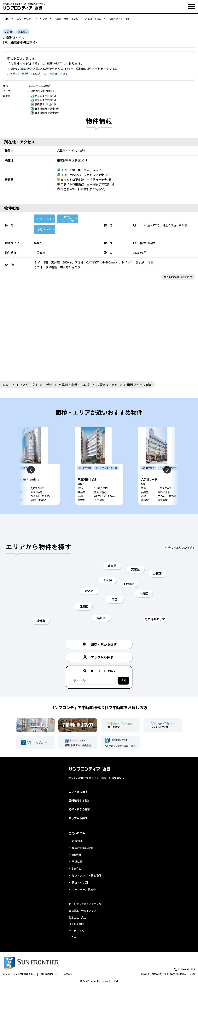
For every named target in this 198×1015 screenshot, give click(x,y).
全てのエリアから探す (181, 559)
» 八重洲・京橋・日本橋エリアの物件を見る (37, 73)
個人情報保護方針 (48, 985)
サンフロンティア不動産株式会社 (19, 985)
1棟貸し (76, 880)
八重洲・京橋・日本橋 (66, 18)
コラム (72, 949)
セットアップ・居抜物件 (87, 887)
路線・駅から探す (79, 821)
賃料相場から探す (79, 812)
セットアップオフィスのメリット (87, 915)
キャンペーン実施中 (84, 901)
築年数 (67, 218)
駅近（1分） (44, 229)
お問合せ (68, 985)
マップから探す (78, 830)
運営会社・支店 (77, 929)
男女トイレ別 (44, 219)
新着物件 (77, 852)
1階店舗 (76, 866)
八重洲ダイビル (93, 18)
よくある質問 (76, 935)
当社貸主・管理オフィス (82, 922)
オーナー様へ (76, 942)
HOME (6, 18)
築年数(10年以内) (82, 859)
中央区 (43, 18)
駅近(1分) (77, 873)
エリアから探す (25, 18)
